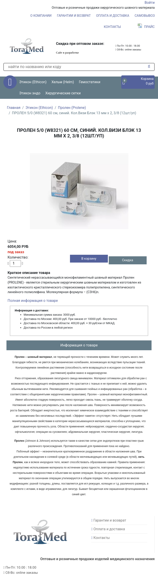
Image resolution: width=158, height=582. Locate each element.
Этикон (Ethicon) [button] (33, 82)
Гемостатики (89, 82)
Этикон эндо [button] (29, 93)
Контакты (112, 27)
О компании (40, 16)
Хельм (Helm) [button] (62, 82)
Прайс (146, 27)
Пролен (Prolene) (72, 108)
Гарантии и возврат (74, 16)
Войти (150, 2)
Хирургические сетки (63, 93)
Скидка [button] (127, 260)
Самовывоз (145, 16)
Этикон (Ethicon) (39, 108)
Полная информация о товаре (33, 300)
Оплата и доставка (112, 16)
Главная (14, 108)
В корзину (88, 259)
